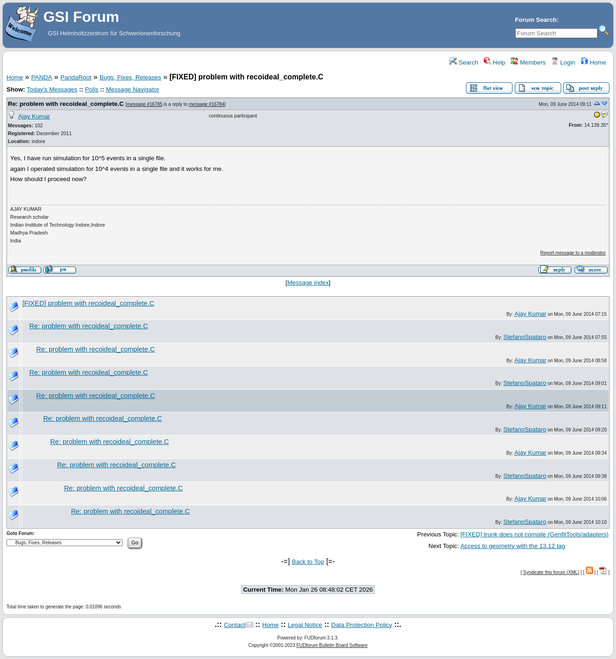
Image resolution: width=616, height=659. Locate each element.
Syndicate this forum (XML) (551, 572)
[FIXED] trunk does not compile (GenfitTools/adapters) (534, 534)
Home (593, 62)
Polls (91, 89)
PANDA (41, 77)
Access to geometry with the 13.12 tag (512, 545)
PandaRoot (75, 77)
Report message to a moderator (573, 252)
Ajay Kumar (34, 116)
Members (528, 62)
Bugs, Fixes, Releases (131, 77)
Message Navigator (132, 89)
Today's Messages (51, 89)
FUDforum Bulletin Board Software (332, 645)
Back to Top (308, 561)
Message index (308, 282)
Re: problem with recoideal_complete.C (66, 103)
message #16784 (207, 104)
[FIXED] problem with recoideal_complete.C (88, 303)
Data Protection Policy (361, 624)
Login (563, 62)
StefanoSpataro (524, 336)
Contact (234, 624)
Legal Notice (305, 624)
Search (463, 62)
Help (495, 62)
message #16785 (144, 104)
